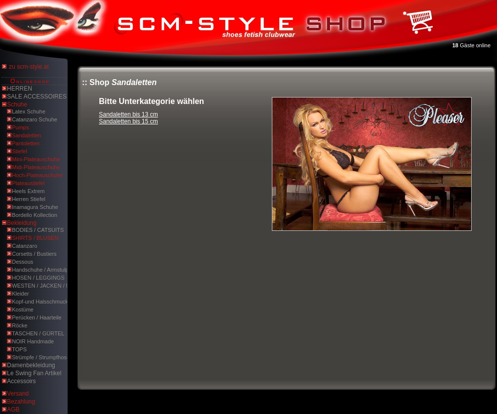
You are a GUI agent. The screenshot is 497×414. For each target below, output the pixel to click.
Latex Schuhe (28, 111)
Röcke (19, 325)
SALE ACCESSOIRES (37, 96)
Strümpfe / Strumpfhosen (42, 357)
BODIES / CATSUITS (38, 230)
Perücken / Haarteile (37, 317)
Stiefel (19, 151)
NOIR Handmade (33, 341)
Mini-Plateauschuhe (36, 159)
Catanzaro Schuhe (34, 119)
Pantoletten (26, 143)
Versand (18, 393)
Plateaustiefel (28, 183)
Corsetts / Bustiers (34, 254)
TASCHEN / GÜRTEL (38, 333)
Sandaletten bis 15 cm (128, 121)
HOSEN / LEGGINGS (38, 278)
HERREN (19, 88)
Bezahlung (21, 401)
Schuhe (17, 104)
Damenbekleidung (31, 365)
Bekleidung (21, 222)
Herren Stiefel (28, 199)
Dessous (22, 262)
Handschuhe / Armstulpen (43, 270)
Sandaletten (26, 135)
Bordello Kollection (34, 215)
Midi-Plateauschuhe (36, 167)
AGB (13, 409)
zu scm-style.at (29, 66)
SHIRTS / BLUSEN (35, 238)
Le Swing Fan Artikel (34, 373)
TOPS (19, 349)
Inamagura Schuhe (35, 207)
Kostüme (22, 309)
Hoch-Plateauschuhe (37, 175)
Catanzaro (24, 246)
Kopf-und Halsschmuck (40, 302)
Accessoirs (21, 381)
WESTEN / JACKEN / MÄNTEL (50, 286)
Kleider (20, 294)
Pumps (20, 127)
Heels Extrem (28, 191)
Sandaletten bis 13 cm (128, 114)
